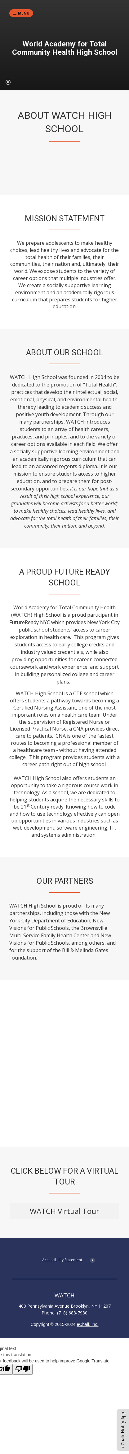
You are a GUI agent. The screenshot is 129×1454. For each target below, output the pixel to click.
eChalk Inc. (87, 1324)
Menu (23, 13)
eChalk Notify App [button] (123, 1430)
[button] (8, 82)
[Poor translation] (23, 1369)
